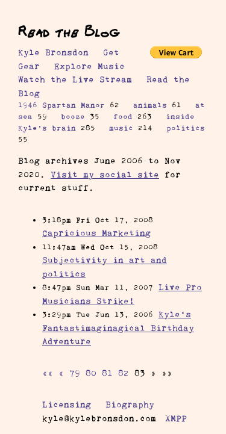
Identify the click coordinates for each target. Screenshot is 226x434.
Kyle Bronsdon (53, 52)
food (123, 117)
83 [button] (139, 373)
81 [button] (107, 373)
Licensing (66, 404)
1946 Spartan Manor (61, 105)
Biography (129, 404)
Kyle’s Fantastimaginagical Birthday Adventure (118, 327)
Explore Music (89, 66)
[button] (47, 373)
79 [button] (74, 373)
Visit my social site (105, 174)
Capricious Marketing (96, 233)
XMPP (176, 418)
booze (73, 117)
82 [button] (123, 373)
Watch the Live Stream (75, 79)
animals (150, 105)
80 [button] (91, 373)
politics (185, 128)
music (121, 128)
